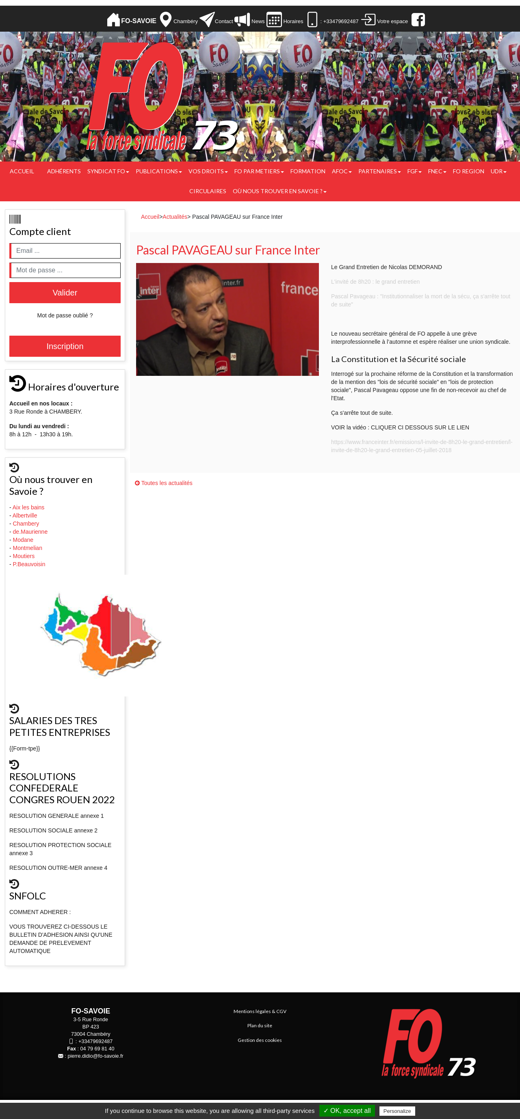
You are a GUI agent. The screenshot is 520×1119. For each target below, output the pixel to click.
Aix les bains (29, 507)
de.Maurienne (31, 531)
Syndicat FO (108, 171)
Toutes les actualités (164, 483)
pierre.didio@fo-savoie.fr (95, 1056)
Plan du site (259, 1025)
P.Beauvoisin (30, 564)
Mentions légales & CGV (260, 1011)
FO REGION (468, 171)
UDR (499, 171)
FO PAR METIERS (259, 171)
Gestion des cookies (260, 1040)
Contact (224, 21)
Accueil (22, 171)
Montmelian (28, 548)
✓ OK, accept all (347, 1110)
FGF (414, 171)
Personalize (397, 1111)
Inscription (64, 346)
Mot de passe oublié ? (65, 315)
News (257, 21)
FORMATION (307, 171)
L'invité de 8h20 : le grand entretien (375, 281)
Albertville (26, 515)
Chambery (26, 523)
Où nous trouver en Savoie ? (280, 191)
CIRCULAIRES (207, 191)
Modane (23, 540)
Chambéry (185, 21)
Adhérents (64, 171)
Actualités (174, 216)
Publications (159, 171)
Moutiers (25, 556)
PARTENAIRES (379, 171)
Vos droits (208, 171)
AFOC (342, 171)
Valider (65, 292)
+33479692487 (95, 1041)
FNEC (437, 171)
